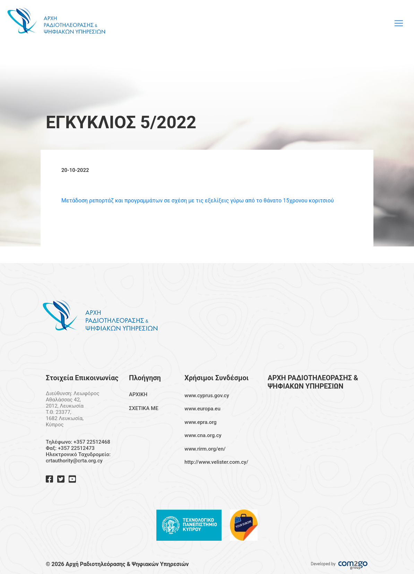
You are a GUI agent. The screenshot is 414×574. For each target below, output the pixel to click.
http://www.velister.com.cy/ (216, 462)
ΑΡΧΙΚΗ (138, 394)
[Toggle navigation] (398, 23)
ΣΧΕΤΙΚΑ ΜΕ (143, 408)
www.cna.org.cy (203, 435)
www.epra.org (200, 422)
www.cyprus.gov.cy (206, 395)
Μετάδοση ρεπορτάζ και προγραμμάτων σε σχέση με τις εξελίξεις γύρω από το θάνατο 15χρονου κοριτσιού (197, 200)
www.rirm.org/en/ (205, 449)
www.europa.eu (202, 409)
